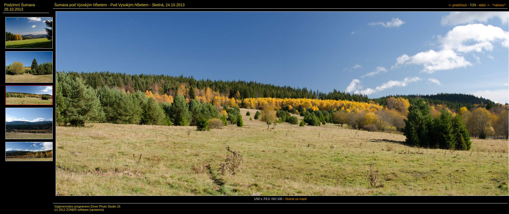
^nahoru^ (498, 5)
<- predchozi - (459, 5)
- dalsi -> (483, 5)
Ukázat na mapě (296, 198)
